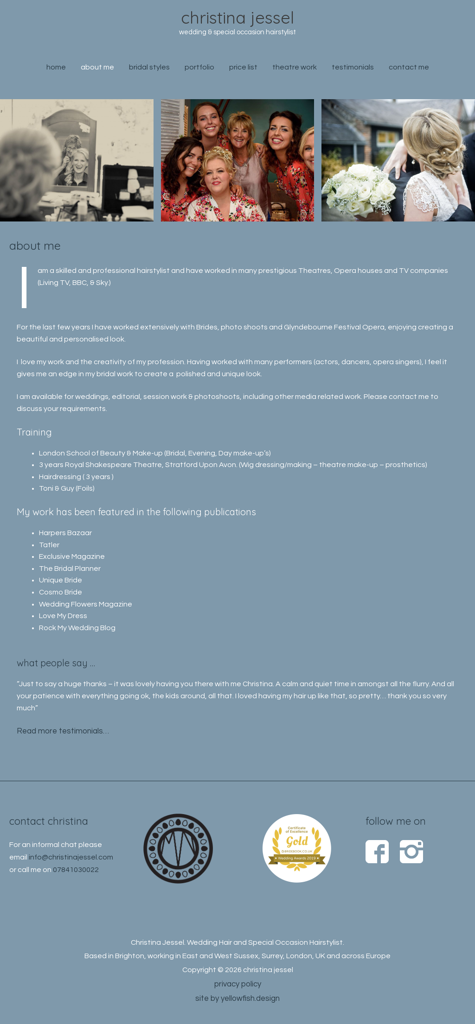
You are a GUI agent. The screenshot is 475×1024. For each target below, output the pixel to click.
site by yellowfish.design (237, 996)
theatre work (294, 70)
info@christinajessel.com (71, 856)
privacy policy (238, 982)
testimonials (353, 70)
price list (243, 70)
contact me (409, 70)
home (56, 70)
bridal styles (149, 70)
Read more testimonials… (60, 730)
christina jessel (237, 18)
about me (97, 70)
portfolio (199, 70)
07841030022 (76, 868)
